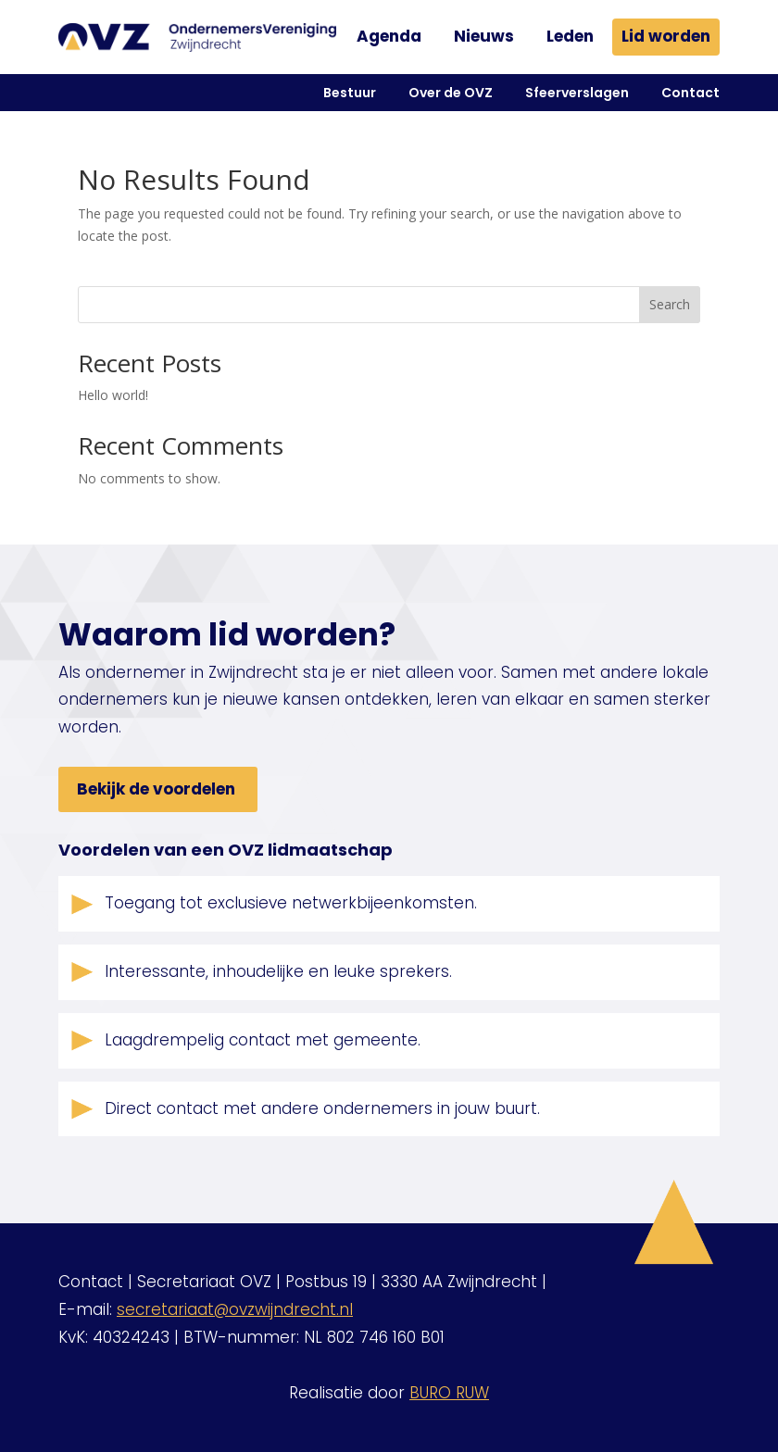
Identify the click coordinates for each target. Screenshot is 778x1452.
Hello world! (113, 395)
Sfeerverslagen (577, 92)
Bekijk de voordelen (156, 789)
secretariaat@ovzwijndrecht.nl (235, 1309)
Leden (570, 36)
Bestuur (349, 92)
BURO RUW (449, 1393)
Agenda (389, 36)
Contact (690, 92)
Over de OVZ (450, 92)
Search (669, 304)
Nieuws (484, 36)
